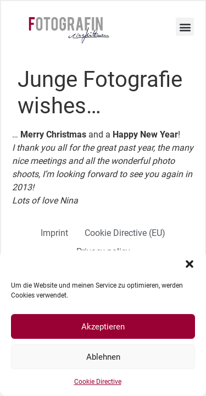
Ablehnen (103, 357)
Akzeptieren (103, 327)
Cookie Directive (97, 382)
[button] (189, 264)
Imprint (54, 233)
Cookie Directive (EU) (125, 233)
